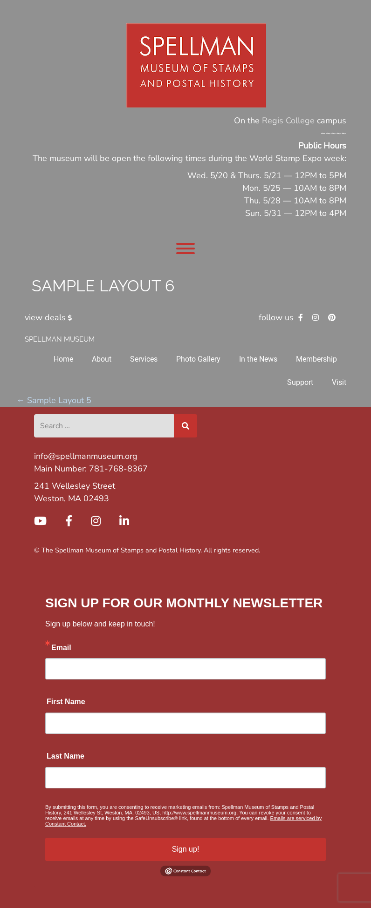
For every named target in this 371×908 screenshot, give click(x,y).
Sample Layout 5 (53, 400)
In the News (258, 359)
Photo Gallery (198, 359)
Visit (339, 382)
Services (144, 359)
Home (63, 359)
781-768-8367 (118, 468)
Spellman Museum (60, 339)
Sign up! (185, 849)
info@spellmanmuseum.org (85, 456)
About (101, 359)
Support (300, 382)
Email (61, 648)
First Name (66, 702)
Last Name (65, 756)
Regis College (288, 120)
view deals (50, 317)
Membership (316, 359)
